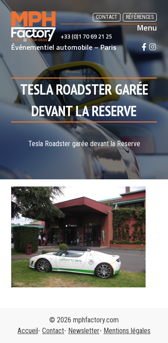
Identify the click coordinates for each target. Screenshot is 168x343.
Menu (147, 28)
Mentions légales (127, 330)
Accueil (27, 330)
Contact (106, 17)
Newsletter (83, 330)
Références (140, 17)
